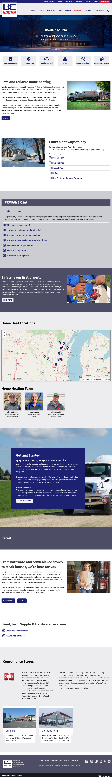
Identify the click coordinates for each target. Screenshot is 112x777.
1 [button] (53, 49)
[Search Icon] (108, 11)
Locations (88, 1)
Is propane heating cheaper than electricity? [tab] (26, 240)
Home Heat (78, 11)
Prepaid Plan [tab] (58, 158)
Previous (8, 34)
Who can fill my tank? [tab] (16, 251)
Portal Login (105, 1)
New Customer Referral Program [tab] (67, 178)
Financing (100, 11)
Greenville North (50, 731)
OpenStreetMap (97, 379)
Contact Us (69, 1)
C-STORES (22, 600)
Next (104, 34)
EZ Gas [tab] (55, 173)
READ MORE (7, 300)
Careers (60, 1)
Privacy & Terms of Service (9, 775)
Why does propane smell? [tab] (18, 225)
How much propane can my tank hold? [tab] (24, 235)
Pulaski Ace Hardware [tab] (15, 636)
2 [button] (56, 49)
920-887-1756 (54, 482)
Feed (60, 11)
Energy (68, 11)
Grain (41, 11)
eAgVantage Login (49, 1)
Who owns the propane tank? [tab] (19, 246)
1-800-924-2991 (57, 149)
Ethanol (89, 11)
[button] (58, 359)
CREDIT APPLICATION (24, 500)
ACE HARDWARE (8, 600)
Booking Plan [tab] (58, 163)
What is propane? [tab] (14, 211)
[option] (56, 33)
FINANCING (49, 765)
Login (78, 765)
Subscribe (79, 1)
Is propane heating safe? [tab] (17, 256)
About (33, 11)
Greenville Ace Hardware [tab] (17, 631)
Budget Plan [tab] (57, 168)
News (96, 1)
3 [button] (59, 49)
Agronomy (51, 11)
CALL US (6, 118)
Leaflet (86, 379)
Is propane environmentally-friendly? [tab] (23, 230)
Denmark (10, 731)
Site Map (19, 775)
